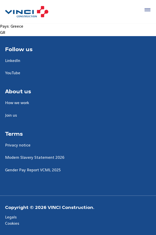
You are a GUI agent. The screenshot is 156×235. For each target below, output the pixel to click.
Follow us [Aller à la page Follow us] (19, 49)
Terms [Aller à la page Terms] (14, 133)
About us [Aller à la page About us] (18, 91)
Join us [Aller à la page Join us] (11, 115)
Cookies (12, 223)
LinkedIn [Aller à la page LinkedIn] (12, 60)
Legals (11, 217)
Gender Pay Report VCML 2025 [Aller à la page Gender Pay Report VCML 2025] (33, 170)
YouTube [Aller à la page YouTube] (12, 73)
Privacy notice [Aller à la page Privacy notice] (18, 145)
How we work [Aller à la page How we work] (17, 103)
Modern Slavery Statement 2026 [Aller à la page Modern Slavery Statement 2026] (34, 157)
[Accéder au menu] (146, 10)
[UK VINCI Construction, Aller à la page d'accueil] (26, 11)
